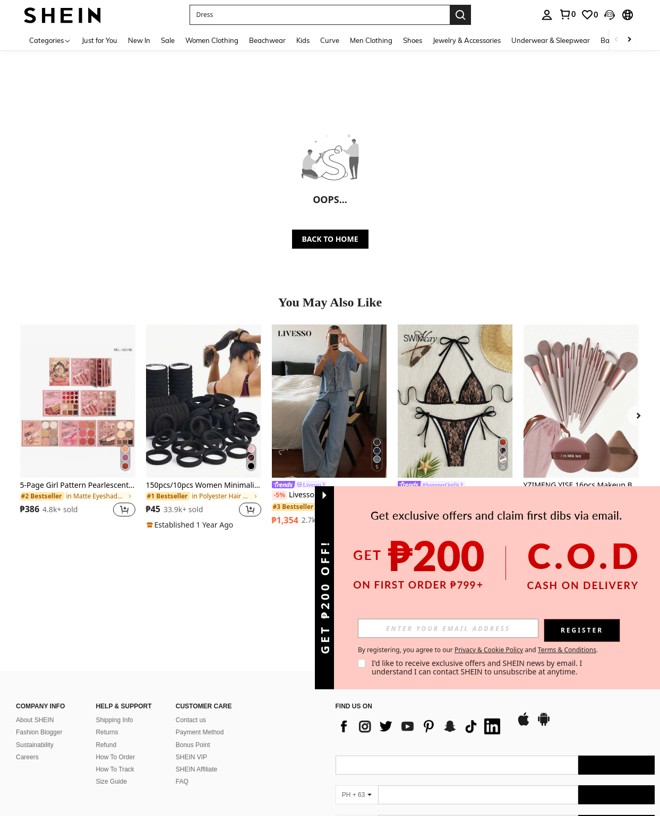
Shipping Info (114, 647)
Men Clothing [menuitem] (371, 40)
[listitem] (77, 427)
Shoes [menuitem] (412, 40)
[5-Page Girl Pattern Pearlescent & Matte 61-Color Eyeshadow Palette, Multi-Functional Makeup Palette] (77, 401)
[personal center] (547, 14)
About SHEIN (35, 647)
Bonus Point (193, 671)
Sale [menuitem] (168, 40)
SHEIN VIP (191, 683)
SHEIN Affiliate (196, 695)
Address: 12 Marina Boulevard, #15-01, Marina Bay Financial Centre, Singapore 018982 (140, 772)
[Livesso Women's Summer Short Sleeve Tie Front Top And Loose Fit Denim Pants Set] (329, 401)
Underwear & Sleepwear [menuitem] (550, 40)
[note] (191, 525)
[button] (320, 15)
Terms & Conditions (567, 649)
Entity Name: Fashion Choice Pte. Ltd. (70, 760)
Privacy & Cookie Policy (489, 649)
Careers (27, 683)
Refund (106, 671)
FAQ (182, 708)
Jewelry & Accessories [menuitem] (467, 40)
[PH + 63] (357, 721)
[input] (448, 628)
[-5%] (279, 495)
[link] (567, 14)
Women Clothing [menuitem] (211, 40)
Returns (107, 659)
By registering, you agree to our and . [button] (478, 650)
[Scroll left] (616, 40)
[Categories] (50, 40)
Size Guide (111, 708)
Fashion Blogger (39, 659)
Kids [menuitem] (303, 40)
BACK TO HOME (330, 239)
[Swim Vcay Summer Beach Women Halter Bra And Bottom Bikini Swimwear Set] (455, 401)
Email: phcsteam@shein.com (57, 783)
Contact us (191, 647)
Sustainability (35, 671)
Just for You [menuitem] (99, 40)
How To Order (115, 683)
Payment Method (200, 659)
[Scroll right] (629, 40)
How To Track (115, 695)
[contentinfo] (495, 807)
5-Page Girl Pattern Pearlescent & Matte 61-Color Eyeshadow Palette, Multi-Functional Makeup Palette (77, 485)
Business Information (55, 746)
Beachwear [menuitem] (267, 40)
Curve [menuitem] (329, 40)
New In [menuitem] (139, 40)
